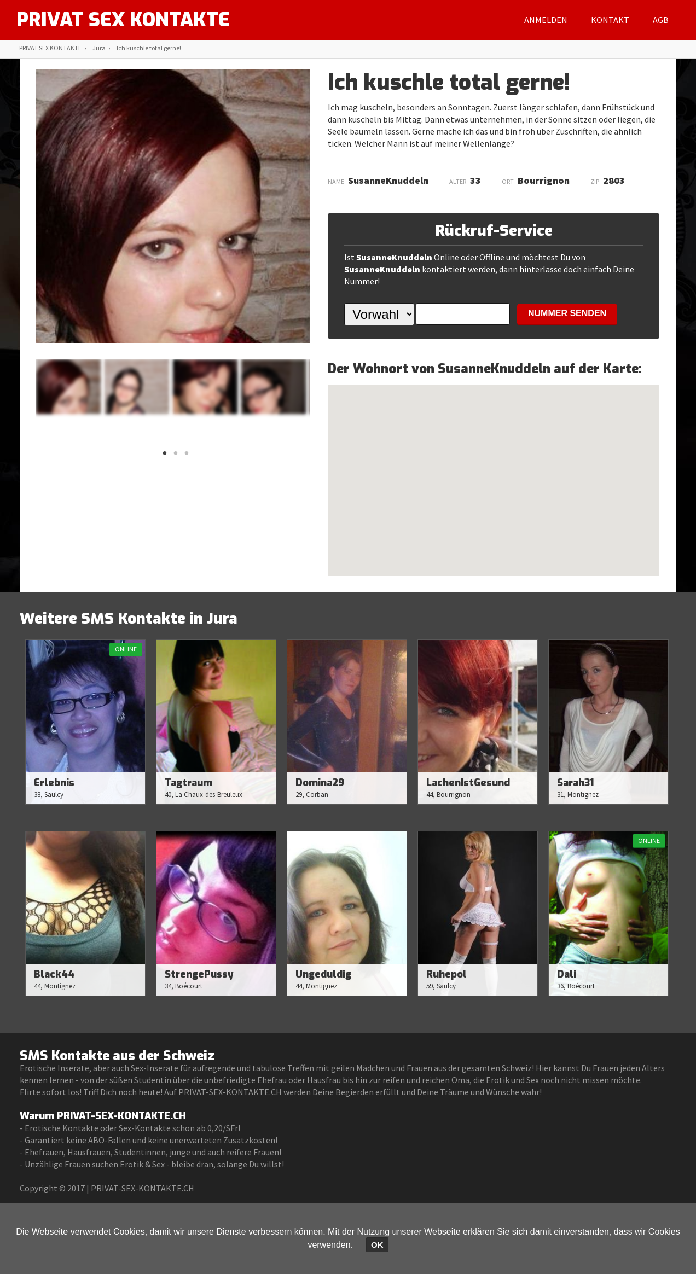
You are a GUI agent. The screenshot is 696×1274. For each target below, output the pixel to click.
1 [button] (164, 456)
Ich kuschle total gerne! (149, 48)
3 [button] (186, 456)
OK (377, 1244)
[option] (68, 386)
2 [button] (175, 456)
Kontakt (610, 19)
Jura (99, 48)
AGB (661, 19)
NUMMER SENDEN (567, 313)
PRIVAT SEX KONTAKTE (125, 20)
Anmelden (545, 19)
